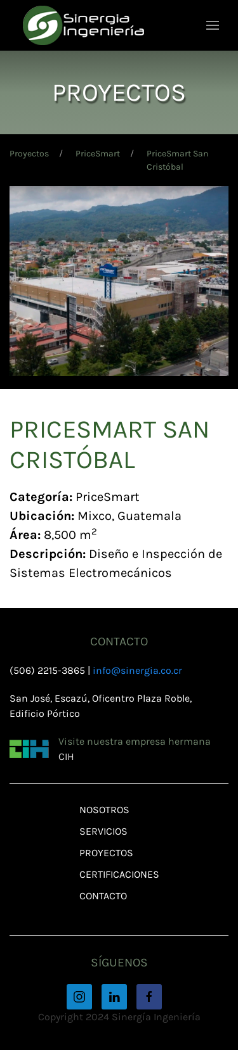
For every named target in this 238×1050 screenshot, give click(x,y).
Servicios (103, 831)
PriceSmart (98, 153)
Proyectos (29, 153)
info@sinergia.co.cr (137, 670)
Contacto (103, 896)
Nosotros (104, 810)
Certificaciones (119, 874)
